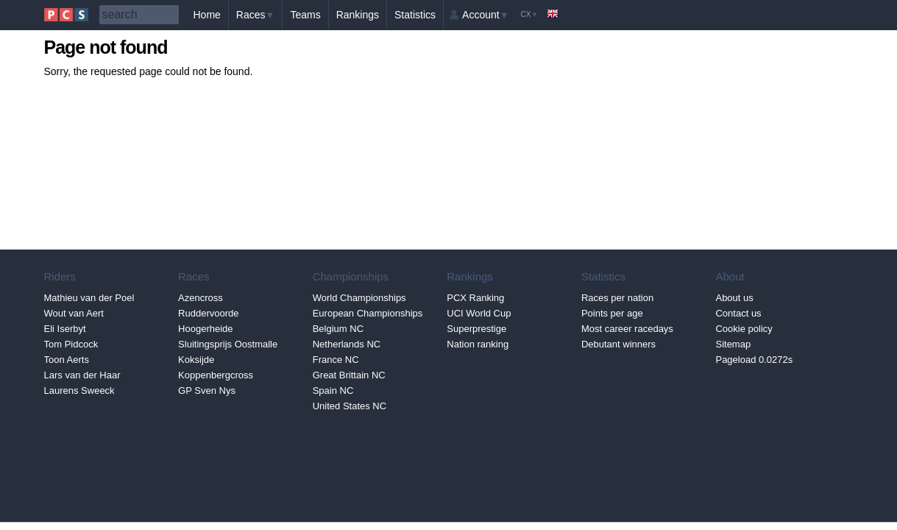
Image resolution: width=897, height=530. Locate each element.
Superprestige (476, 328)
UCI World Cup (479, 313)
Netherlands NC (347, 344)
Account (485, 15)
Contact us (738, 313)
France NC (336, 359)
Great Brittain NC (349, 375)
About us (734, 297)
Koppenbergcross (215, 375)
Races (255, 15)
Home (207, 15)
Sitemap (733, 344)
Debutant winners (618, 344)
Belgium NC (338, 328)
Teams (305, 15)
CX (530, 14)
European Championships (368, 313)
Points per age (612, 313)
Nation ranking (477, 344)
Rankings (357, 15)
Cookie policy (743, 328)
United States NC (349, 405)
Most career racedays (627, 328)
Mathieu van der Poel (89, 297)
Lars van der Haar (82, 375)
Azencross (200, 297)
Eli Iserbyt (65, 328)
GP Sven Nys (206, 390)
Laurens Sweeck (79, 390)
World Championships (359, 297)
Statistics (415, 15)
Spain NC (333, 390)
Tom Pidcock (71, 344)
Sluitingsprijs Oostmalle (227, 344)
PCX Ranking (475, 297)
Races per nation (617, 297)
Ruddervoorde (208, 313)
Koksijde (196, 359)
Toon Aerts (66, 359)
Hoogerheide (205, 328)
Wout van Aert (74, 313)
